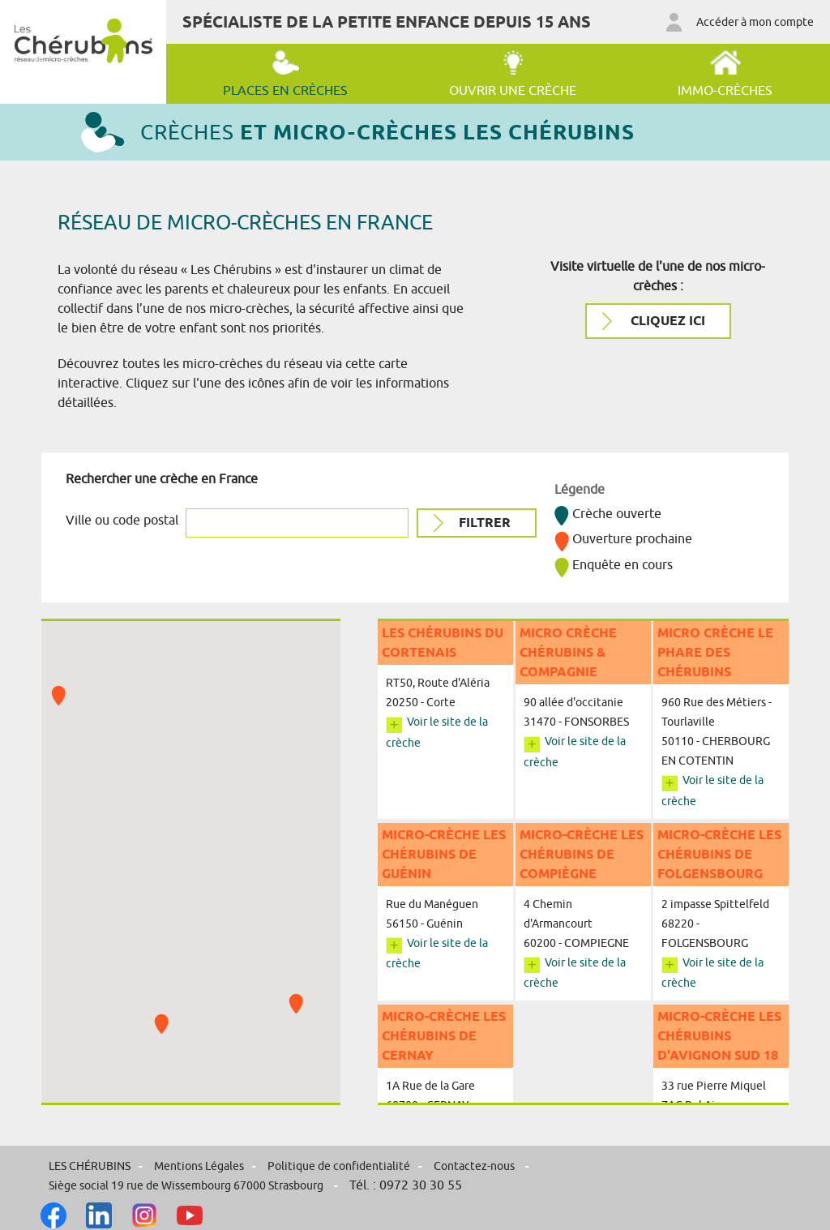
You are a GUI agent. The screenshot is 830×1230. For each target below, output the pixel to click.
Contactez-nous (475, 1165)
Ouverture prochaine (623, 538)
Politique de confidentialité (338, 1165)
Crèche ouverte (607, 513)
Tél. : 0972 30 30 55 (405, 1184)
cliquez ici (666, 320)
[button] (296, 1003)
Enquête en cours (613, 564)
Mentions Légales (199, 1165)
